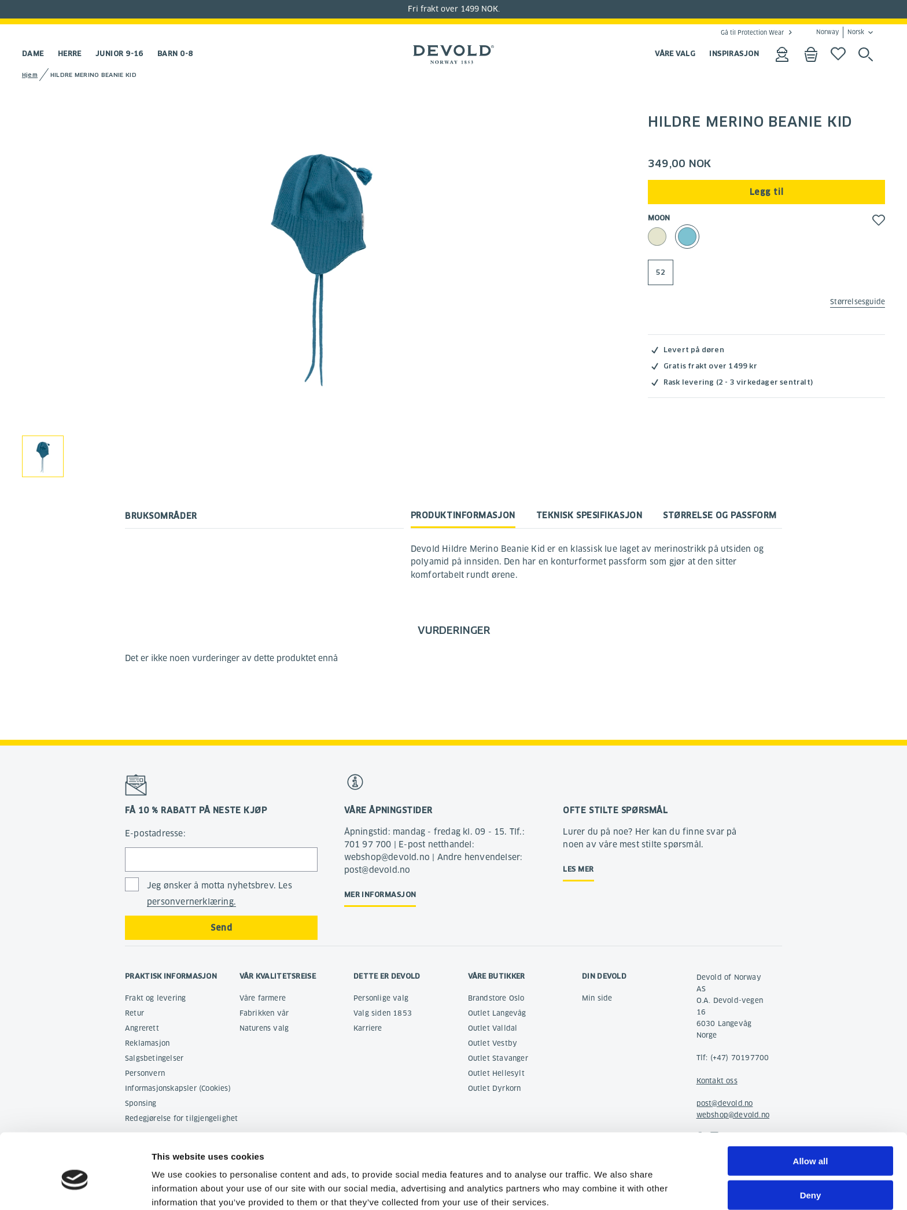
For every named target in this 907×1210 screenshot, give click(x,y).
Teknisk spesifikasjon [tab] (589, 515)
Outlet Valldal (493, 1028)
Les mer (578, 869)
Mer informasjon (380, 894)
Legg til (766, 192)
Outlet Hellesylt (496, 1073)
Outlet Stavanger (498, 1058)
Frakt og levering (155, 998)
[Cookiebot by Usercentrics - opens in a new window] (75, 1187)
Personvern (145, 1073)
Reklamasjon (147, 1043)
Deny (810, 1143)
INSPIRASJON (734, 53)
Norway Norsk (840, 32)
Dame (33, 53)
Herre (70, 53)
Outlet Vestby (493, 1043)
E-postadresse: (155, 833)
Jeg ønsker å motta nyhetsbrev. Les (219, 894)
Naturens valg (264, 1028)
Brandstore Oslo (496, 998)
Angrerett (142, 1028)
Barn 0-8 (175, 53)
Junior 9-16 (119, 53)
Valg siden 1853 (382, 1013)
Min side (597, 998)
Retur (134, 1013)
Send (221, 927)
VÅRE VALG (675, 53)
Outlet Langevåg (497, 1013)
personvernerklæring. (191, 901)
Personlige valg (380, 998)
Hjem (30, 75)
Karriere (367, 1028)
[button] (878, 220)
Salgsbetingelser (154, 1058)
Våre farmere (262, 998)
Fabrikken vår (264, 1013)
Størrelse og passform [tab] (720, 515)
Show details (607, 1187)
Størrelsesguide (857, 301)
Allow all (810, 1108)
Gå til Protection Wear (752, 32)
